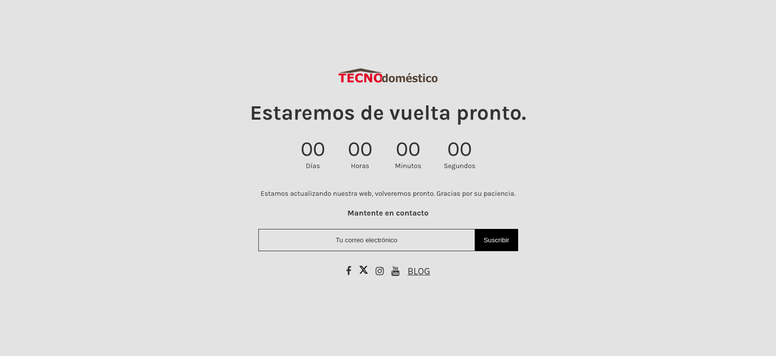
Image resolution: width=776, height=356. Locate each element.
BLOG (418, 271)
